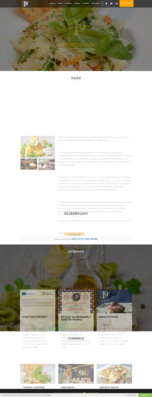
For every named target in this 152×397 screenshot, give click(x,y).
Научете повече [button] (46, 395)
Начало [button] (52, 3)
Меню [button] (60, 3)
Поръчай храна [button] (126, 3)
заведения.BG (93, 393)
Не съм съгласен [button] (131, 395)
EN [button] (102, 3)
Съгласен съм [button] (145, 395)
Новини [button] (77, 3)
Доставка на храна (61, 393)
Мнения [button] (86, 3)
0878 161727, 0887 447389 (84, 239)
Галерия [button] (68, 3)
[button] (106, 3)
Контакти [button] (95, 3)
